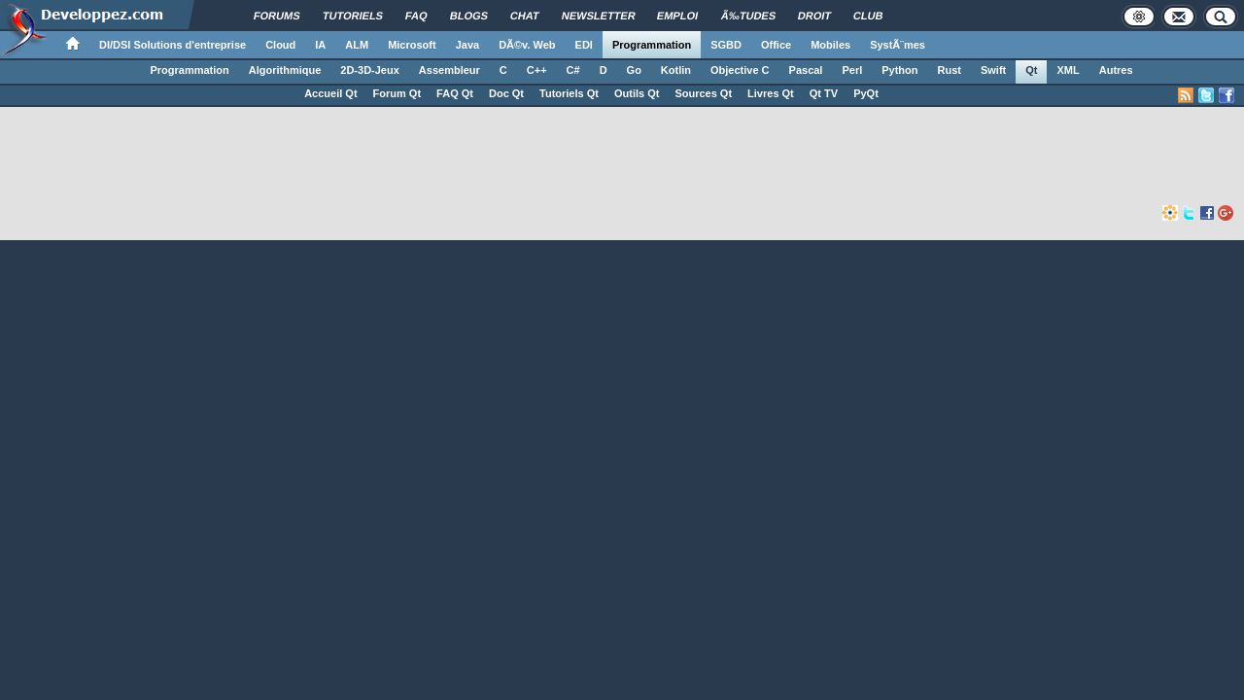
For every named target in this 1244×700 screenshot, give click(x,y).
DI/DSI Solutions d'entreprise (172, 45)
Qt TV (824, 93)
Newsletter (599, 15)
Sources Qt (703, 93)
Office (776, 45)
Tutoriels (353, 15)
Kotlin (676, 70)
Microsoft (412, 45)
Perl (852, 70)
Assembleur (449, 70)
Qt (1031, 70)
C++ (537, 70)
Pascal (806, 70)
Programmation (651, 45)
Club (868, 15)
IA (320, 45)
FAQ (416, 15)
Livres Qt (770, 93)
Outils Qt (636, 93)
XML (1067, 70)
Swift (993, 70)
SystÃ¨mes (897, 45)
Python (899, 70)
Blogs (469, 15)
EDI (584, 45)
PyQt (866, 93)
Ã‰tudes (749, 15)
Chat (524, 15)
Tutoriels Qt (569, 93)
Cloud (280, 45)
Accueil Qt (330, 93)
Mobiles (830, 45)
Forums (277, 15)
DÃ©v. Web (527, 45)
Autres (1116, 70)
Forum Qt (397, 93)
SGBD (726, 45)
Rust (949, 70)
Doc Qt (506, 93)
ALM (356, 45)
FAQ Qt (454, 93)
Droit (815, 15)
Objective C (740, 70)
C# (573, 70)
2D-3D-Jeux (369, 70)
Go (634, 70)
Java (467, 45)
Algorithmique (285, 70)
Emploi (678, 15)
